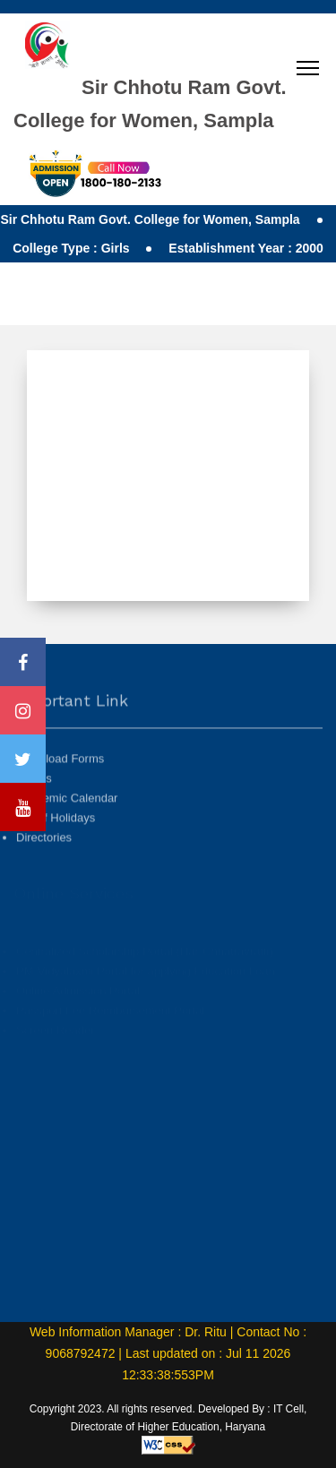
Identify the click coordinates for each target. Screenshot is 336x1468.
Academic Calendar (66, 829)
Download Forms (60, 789)
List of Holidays (55, 848)
